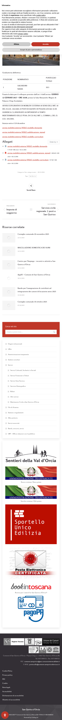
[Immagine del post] (8, 238)
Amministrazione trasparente (18, 354)
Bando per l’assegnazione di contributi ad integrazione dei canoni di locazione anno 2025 (37, 290)
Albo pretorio (13, 418)
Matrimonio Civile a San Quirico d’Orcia (24, 402)
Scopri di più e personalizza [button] (31, 50)
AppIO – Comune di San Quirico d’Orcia (34, 275)
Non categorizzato (30, 172)
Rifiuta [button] (16, 44)
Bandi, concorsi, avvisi (16, 428)
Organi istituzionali (15, 344)
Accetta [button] (46, 44)
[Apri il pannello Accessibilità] (5, 715)
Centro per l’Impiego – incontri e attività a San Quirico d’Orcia (36, 263)
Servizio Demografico (18, 386)
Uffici (10, 349)
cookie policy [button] (40, 15)
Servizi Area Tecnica (17, 381)
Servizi (9, 365)
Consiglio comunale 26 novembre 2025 (33, 234)
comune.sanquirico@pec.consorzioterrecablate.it (42, 661)
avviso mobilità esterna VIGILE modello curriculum (22, 137)
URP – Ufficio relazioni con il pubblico (21, 434)
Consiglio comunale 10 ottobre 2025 (32, 302)
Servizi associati (13, 423)
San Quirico (33, 176)
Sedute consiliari (14, 360)
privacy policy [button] (23, 34)
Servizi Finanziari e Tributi (19, 376)
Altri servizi (14, 397)
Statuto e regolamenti (15, 413)
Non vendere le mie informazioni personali (17, 27)
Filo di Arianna (13, 407)
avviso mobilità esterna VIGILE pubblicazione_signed (23, 132)
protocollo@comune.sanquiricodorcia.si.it (44, 664)
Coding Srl (35, 717)
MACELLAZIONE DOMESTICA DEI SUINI (34, 248)
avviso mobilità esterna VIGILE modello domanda (22, 128)
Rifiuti (12, 391)
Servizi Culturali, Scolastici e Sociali (23, 370)
